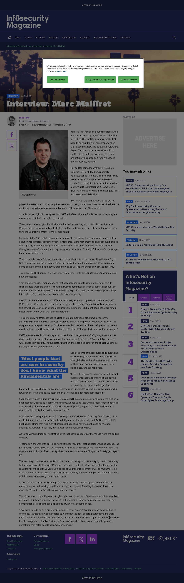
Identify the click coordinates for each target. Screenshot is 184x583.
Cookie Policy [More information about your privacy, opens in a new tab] (61, 71)
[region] (93, 73)
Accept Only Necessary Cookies (100, 80)
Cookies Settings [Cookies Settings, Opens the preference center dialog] (57, 79)
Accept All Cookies (128, 80)
